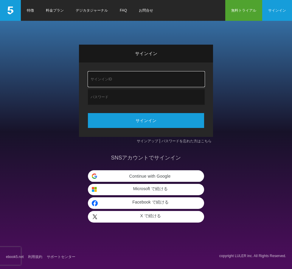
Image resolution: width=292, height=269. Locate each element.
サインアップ (147, 141)
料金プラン (55, 10)
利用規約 (35, 257)
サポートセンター (61, 257)
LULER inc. (244, 256)
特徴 (30, 10)
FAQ (123, 10)
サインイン (277, 10)
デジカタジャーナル (92, 10)
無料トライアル (243, 10)
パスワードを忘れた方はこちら (186, 141)
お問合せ (146, 10)
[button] (146, 176)
